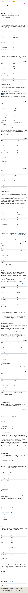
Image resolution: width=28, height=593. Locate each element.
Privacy (19, 590)
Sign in (26, 1)
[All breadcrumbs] (1, 3)
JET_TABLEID (19, 128)
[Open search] (24, 1)
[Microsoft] (14, 1)
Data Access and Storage (6, 3)
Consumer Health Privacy (4, 591)
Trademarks (15, 591)
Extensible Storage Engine (15, 3)
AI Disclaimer (2, 590)
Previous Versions (7, 590)
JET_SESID (19, 234)
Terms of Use (11, 591)
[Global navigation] (1, 1)
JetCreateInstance (6, 40)
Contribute (15, 590)
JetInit (4, 42)
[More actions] (26, 3)
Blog (11, 590)
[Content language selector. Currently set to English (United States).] (5, 588)
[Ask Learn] (25, 3)
